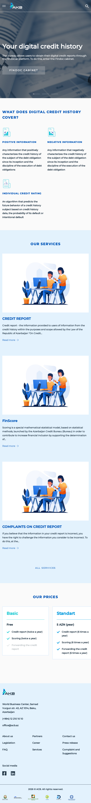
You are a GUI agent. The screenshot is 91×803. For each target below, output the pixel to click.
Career (36, 742)
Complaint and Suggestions (71, 751)
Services (37, 749)
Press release (70, 742)
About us (7, 736)
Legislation (8, 742)
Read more (10, 340)
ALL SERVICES (45, 568)
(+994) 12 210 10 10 (12, 718)
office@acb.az (10, 725)
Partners (37, 736)
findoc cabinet (23, 70)
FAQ (5, 749)
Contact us (68, 736)
